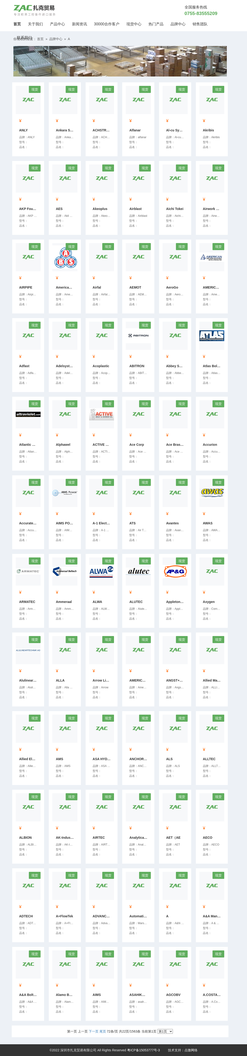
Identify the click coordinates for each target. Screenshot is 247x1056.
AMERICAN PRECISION (212, 287)
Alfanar (135, 130)
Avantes (172, 523)
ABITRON (136, 366)
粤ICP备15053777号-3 (143, 1050)
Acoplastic (101, 366)
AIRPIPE (25, 287)
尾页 (102, 1031)
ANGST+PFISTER (175, 680)
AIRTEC (99, 837)
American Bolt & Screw (65, 287)
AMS (59, 759)
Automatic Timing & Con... (138, 916)
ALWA (97, 602)
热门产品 (155, 24)
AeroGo (172, 287)
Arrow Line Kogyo (102, 680)
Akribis (208, 130)
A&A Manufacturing (212, 916)
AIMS (97, 995)
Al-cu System (175, 130)
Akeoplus (100, 209)
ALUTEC (136, 602)
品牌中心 (178, 24)
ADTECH (26, 916)
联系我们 (24, 38)
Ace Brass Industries (175, 444)
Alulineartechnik (28, 680)
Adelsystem (65, 366)
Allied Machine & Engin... (212, 680)
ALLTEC (209, 759)
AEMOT (135, 287)
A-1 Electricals (102, 523)
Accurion (210, 444)
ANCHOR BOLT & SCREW (138, 759)
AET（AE (173, 837)
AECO (207, 837)
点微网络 (191, 1050)
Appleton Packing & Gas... (175, 602)
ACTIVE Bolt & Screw (102, 444)
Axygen (209, 602)
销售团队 (200, 24)
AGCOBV (173, 995)
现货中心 (133, 24)
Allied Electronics (28, 759)
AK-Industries (65, 837)
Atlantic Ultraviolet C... (28, 444)
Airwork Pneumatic (212, 209)
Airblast (135, 209)
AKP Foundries (28, 209)
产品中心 (57, 24)
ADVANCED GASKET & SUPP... (102, 916)
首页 (18, 23)
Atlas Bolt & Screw (212, 366)
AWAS (208, 523)
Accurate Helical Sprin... (28, 523)
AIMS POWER (65, 523)
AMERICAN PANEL (138, 680)
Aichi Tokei (174, 209)
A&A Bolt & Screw (28, 995)
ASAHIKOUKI (138, 995)
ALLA (60, 680)
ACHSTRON (102, 130)
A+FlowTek (64, 916)
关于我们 (35, 24)
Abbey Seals (175, 366)
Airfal (97, 287)
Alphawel (63, 444)
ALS (169, 759)
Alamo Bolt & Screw (65, 995)
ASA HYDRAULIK (102, 759)
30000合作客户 (107, 24)
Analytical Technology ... (138, 837)
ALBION (25, 837)
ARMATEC (27, 602)
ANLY (23, 130)
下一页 (94, 1031)
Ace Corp (136, 444)
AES (59, 209)
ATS (132, 523)
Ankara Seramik (65, 130)
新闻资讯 (79, 24)
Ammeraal (64, 602)
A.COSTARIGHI (212, 995)
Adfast (24, 366)
